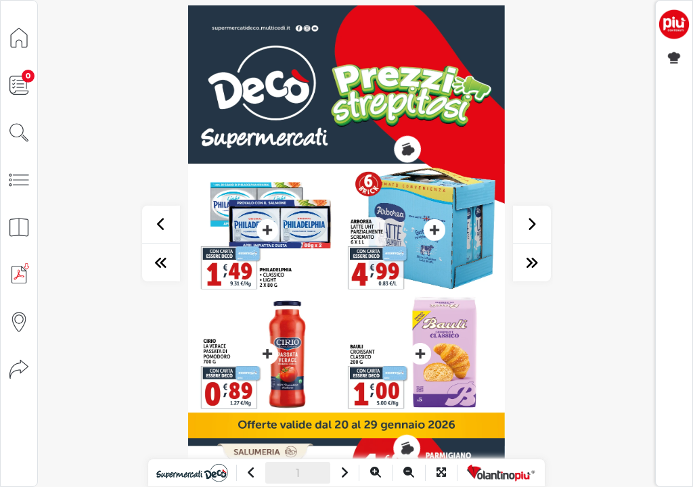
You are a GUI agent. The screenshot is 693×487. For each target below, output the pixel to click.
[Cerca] (19, 131)
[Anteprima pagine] (19, 226)
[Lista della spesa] (19, 84)
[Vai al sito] (192, 472)
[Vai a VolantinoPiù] (501, 472)
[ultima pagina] (532, 262)
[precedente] (161, 225)
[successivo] (532, 225)
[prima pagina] (161, 262)
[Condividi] (19, 368)
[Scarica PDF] (19, 273)
